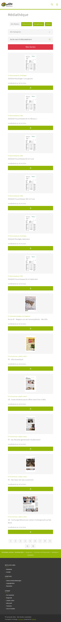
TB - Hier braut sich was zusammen (21, 480)
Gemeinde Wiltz (19, 552)
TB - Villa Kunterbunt (15, 359)
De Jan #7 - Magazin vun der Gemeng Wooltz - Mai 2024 (27, 319)
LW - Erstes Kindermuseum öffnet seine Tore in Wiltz (27, 400)
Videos (48, 24)
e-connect (20, 619)
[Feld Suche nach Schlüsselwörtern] (30, 39)
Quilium (34, 619)
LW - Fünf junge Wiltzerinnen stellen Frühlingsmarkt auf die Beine (29, 521)
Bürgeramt (29, 552)
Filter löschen (31, 47)
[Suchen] (50, 39)
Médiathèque (18, 15)
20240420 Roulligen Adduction (19, 239)
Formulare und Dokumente (42, 552)
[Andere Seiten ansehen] (33, 546)
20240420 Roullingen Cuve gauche (20, 79)
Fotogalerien (38, 24)
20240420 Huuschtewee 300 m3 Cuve (21, 199)
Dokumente (26, 24)
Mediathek (55, 552)
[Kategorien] (30, 32)
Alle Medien (15, 24)
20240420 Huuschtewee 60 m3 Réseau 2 (22, 119)
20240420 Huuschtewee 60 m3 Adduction (23, 279)
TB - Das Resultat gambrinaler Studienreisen (24, 440)
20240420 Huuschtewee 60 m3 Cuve (21, 159)
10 (27, 546)
